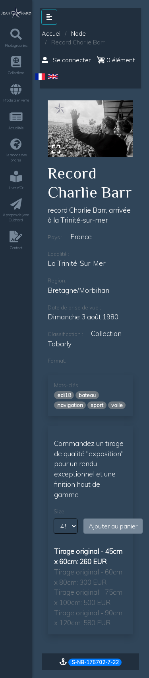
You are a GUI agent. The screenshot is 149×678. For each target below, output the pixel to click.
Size (59, 511)
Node (78, 33)
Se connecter (66, 60)
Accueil (52, 33)
